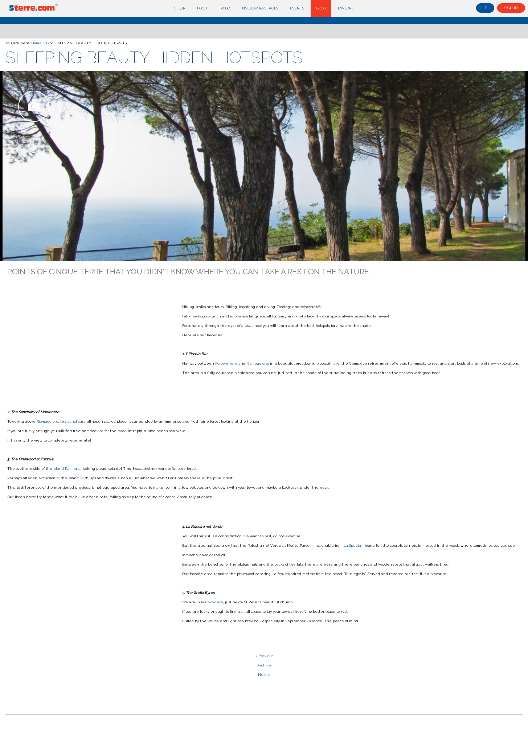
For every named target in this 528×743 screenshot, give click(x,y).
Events (297, 8)
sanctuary (76, 421)
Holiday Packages (260, 8)
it (485, 8)
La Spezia (352, 545)
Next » (264, 675)
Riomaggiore (257, 363)
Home (36, 43)
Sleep (180, 8)
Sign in (511, 8)
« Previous (264, 656)
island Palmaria (67, 469)
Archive (264, 665)
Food (202, 8)
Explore (345, 8)
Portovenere (226, 363)
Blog (321, 8)
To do (224, 8)
